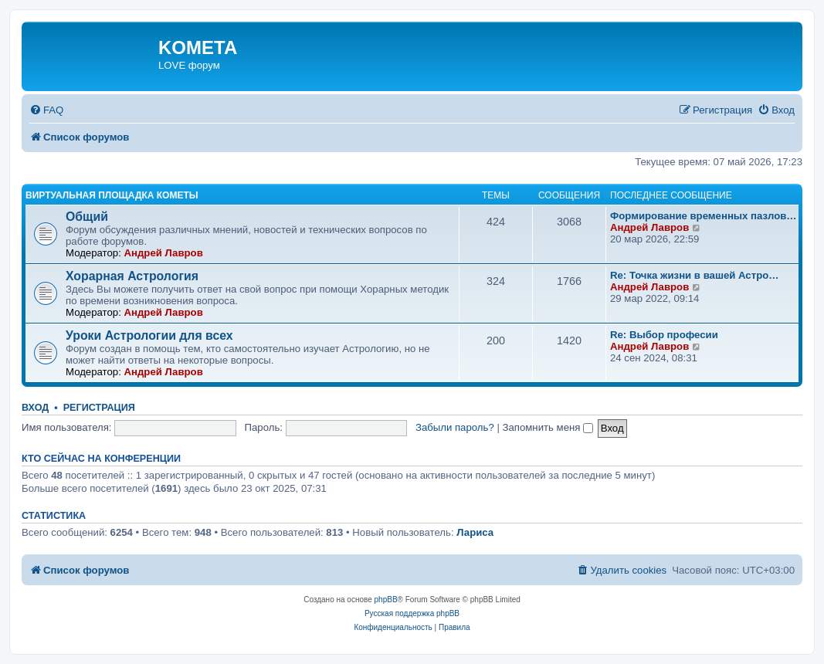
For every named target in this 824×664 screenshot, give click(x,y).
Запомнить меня (548, 427)
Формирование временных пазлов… (703, 216)
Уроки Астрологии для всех (149, 335)
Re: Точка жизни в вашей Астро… (694, 275)
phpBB (386, 599)
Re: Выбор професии (664, 334)
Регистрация (99, 407)
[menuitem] (46, 110)
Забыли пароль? (454, 427)
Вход (35, 407)
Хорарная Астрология (132, 276)
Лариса (474, 532)
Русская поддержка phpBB (412, 613)
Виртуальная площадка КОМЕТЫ (111, 195)
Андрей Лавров (163, 253)
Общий (87, 216)
